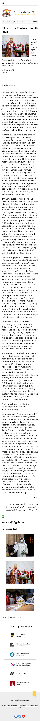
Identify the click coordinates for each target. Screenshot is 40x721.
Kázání (10, 22)
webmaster (14, 705)
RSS (28, 700)
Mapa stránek (15, 700)
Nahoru (12, 617)
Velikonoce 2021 (9, 529)
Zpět (5, 617)
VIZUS (8, 705)
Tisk (20, 617)
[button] (37, 3)
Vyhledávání (23, 700)
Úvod (5, 22)
